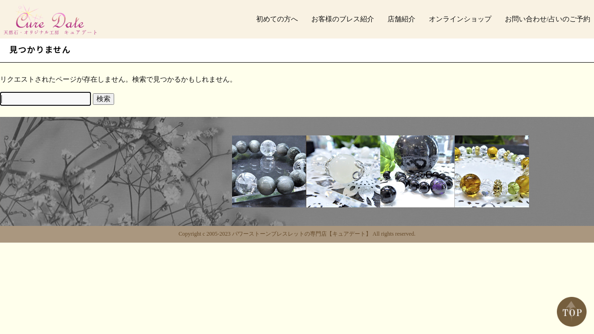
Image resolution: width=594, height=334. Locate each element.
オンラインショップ (460, 19)
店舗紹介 (401, 19)
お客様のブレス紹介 (342, 19)
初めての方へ (277, 19)
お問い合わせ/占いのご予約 (547, 19)
